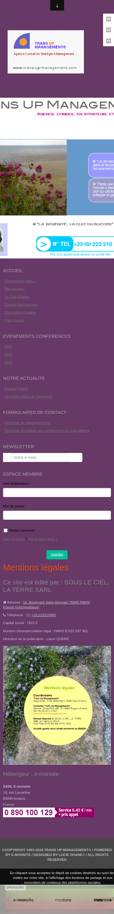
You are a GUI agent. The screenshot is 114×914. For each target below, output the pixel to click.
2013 (8, 354)
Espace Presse (16, 388)
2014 (8, 362)
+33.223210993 (43, 615)
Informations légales (20, 312)
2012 (8, 346)
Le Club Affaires (17, 296)
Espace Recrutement (21, 304)
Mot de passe (13, 506)
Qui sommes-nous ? (20, 281)
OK (75, 457)
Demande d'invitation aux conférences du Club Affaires (47, 430)
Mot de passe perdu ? (43, 539)
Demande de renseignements (27, 422)
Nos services (15, 289)
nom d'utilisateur (16, 483)
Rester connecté (19, 530)
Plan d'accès (14, 320)
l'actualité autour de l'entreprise (29, 396)
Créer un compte (14, 539)
